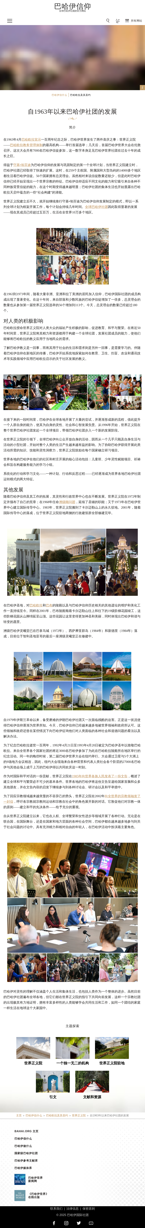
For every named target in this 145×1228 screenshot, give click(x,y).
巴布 (49, 605)
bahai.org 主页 (26, 1131)
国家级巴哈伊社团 (26, 1153)
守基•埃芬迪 (22, 165)
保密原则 (88, 1208)
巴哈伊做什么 (23, 1146)
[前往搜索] (108, 21)
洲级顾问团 (67, 502)
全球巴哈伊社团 (96, 207)
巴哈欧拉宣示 (31, 139)
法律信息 (72, 1208)
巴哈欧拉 (36, 605)
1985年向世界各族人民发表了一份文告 (99, 776)
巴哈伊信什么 (23, 1138)
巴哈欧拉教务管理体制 (26, 145)
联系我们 (56, 1208)
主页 (19, 1115)
